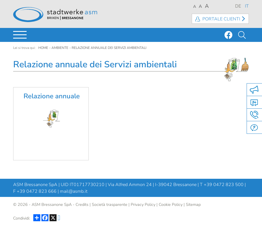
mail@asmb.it (73, 191)
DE (238, 6)
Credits (82, 204)
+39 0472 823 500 (224, 185)
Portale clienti (221, 19)
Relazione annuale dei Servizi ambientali (109, 48)
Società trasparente (109, 204)
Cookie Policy (171, 204)
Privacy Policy (143, 204)
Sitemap (193, 204)
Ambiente (60, 48)
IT (247, 6)
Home (43, 48)
